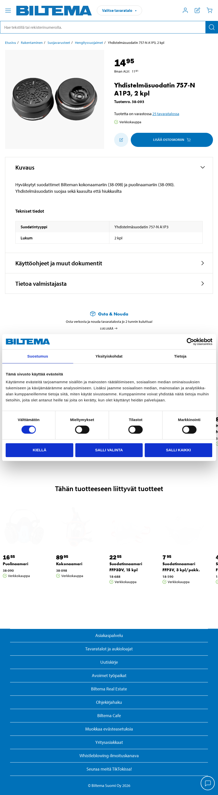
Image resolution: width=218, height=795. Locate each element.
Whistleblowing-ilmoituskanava (109, 755)
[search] (109, 27)
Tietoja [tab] (180, 356)
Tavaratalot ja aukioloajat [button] (109, 649)
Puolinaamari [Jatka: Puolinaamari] (15, 563)
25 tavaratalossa (165, 113)
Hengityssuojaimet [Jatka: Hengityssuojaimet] (89, 42)
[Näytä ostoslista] (197, 10)
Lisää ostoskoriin (172, 139)
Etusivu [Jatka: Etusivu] (10, 42)
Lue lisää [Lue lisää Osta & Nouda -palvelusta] (109, 328)
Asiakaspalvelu (109, 635)
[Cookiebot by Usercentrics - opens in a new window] (190, 341)
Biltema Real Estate (109, 689)
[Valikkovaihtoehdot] (8, 10)
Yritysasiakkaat (109, 742)
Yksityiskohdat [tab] (109, 356)
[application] (208, 784)
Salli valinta (109, 450)
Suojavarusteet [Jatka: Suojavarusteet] (59, 42)
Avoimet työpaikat (109, 675)
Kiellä (39, 450)
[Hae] (211, 27)
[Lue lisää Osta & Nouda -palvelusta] (109, 313)
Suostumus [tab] (37, 356)
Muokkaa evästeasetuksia (109, 729)
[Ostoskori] (209, 10)
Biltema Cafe (109, 715)
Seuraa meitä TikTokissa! (109, 769)
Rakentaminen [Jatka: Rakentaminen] (32, 42)
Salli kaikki (178, 450)
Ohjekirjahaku (109, 702)
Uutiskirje (109, 662)
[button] (109, 167)
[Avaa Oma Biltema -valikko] (185, 10)
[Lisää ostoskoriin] (121, 140)
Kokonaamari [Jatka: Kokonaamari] (69, 563)
